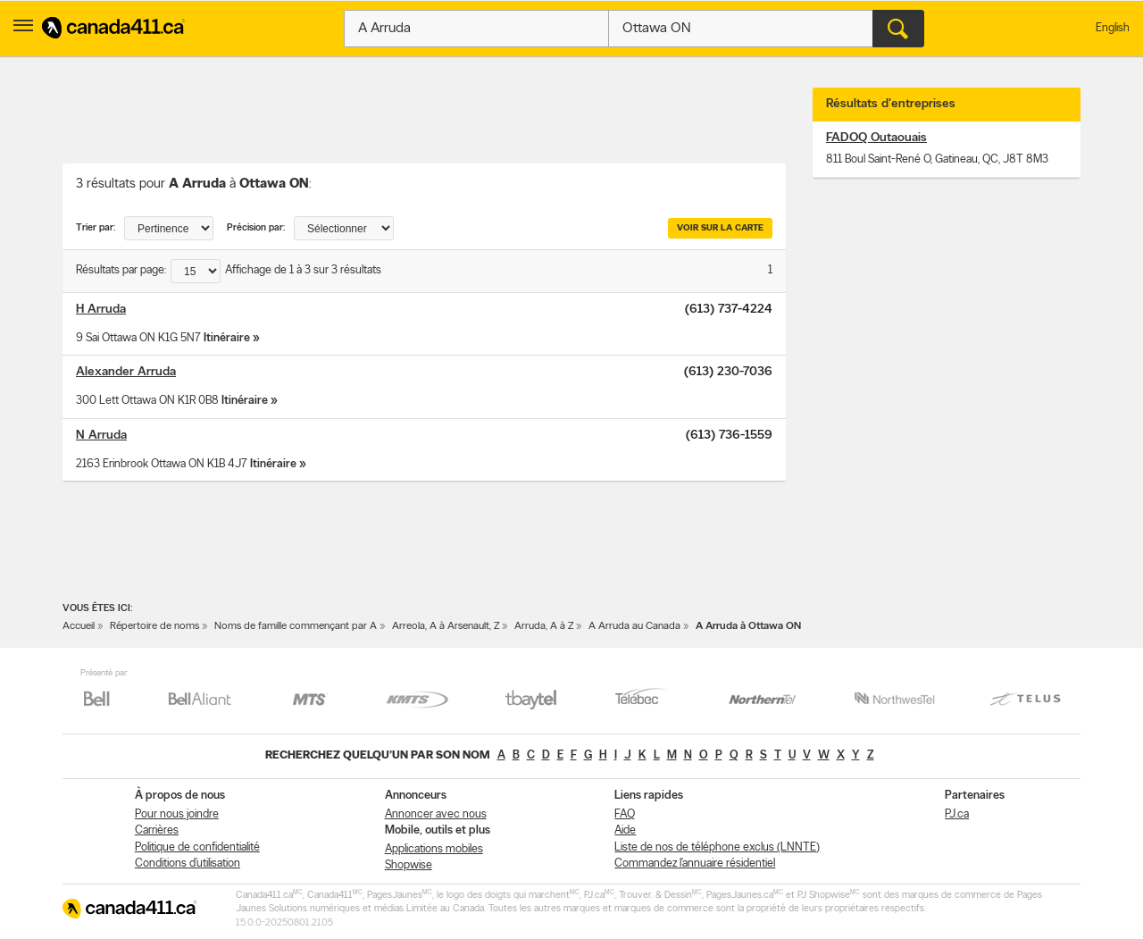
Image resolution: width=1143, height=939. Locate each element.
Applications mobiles (434, 849)
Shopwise (408, 865)
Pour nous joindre (177, 814)
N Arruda (101, 435)
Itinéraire (227, 338)
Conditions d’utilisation (187, 863)
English (1113, 28)
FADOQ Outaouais (876, 138)
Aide (625, 830)
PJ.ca (957, 814)
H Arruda (101, 309)
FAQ (624, 814)
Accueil (79, 626)
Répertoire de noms (154, 626)
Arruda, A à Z (543, 626)
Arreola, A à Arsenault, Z (445, 626)
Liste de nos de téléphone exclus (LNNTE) (717, 847)
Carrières (157, 830)
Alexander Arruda (126, 372)
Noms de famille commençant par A (295, 626)
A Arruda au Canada (634, 626)
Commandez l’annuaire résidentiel (694, 863)
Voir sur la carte (720, 228)
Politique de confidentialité (197, 847)
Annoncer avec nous (436, 814)
